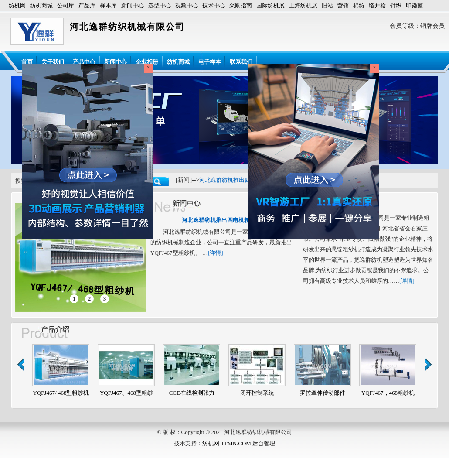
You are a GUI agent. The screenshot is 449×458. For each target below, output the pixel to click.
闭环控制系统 (257, 393)
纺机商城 (41, 5)
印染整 (414, 5)
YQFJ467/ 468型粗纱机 (61, 393)
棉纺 (358, 5)
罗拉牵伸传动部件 (322, 393)
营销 (343, 5)
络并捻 (377, 5)
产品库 (86, 5)
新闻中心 (132, 5)
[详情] (215, 253)
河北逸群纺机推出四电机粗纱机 (239, 180)
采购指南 (240, 5)
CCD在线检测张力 (192, 393)
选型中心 (159, 5)
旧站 (327, 5)
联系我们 (241, 61)
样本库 (108, 5)
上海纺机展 (303, 5)
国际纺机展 (270, 5)
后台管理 (263, 443)
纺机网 (17, 5)
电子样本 (209, 61)
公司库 (65, 5)
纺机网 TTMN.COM (226, 443)
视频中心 (186, 5)
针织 (395, 5)
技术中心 (213, 5)
